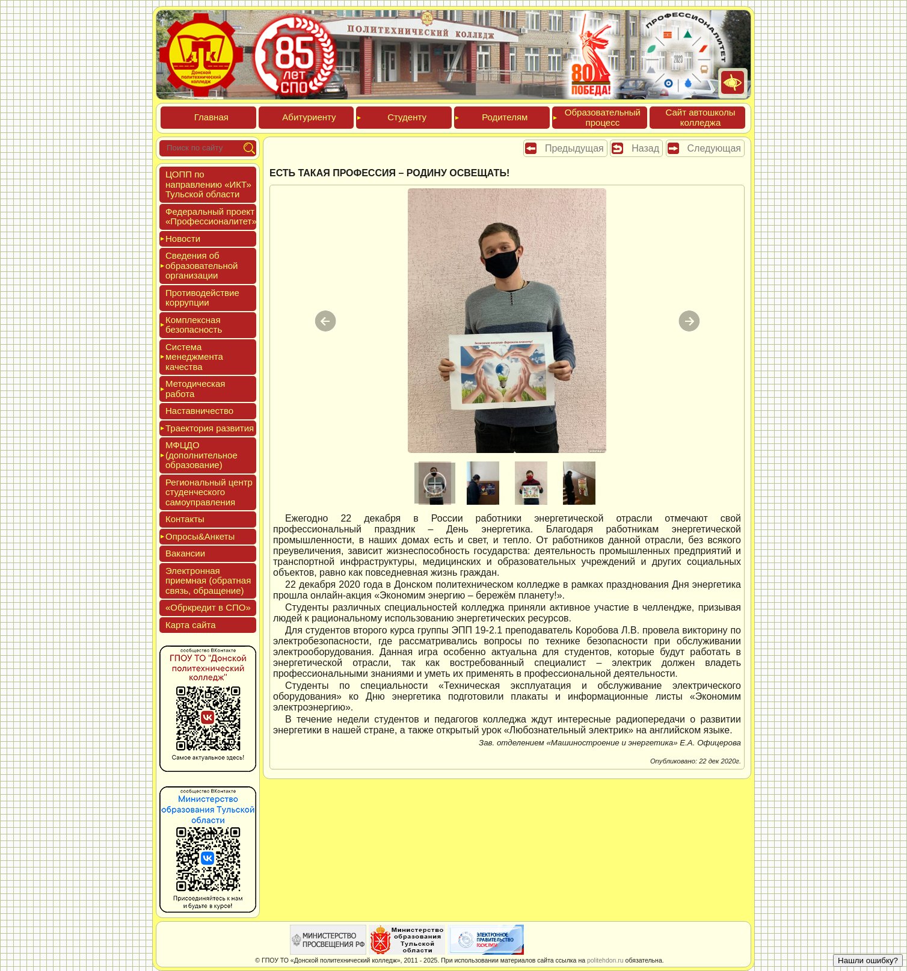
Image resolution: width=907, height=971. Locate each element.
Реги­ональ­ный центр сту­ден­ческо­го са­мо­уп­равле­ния (209, 492)
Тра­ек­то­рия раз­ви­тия (209, 428)
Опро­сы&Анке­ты (200, 536)
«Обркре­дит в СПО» (208, 607)
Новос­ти (182, 238)
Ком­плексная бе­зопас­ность (193, 325)
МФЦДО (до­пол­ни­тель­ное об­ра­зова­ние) (201, 455)
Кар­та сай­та (190, 625)
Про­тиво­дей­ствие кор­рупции (202, 298)
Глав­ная (211, 117)
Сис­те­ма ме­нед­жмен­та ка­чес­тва (194, 357)
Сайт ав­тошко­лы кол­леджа (700, 117)
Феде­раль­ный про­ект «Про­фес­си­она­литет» (211, 216)
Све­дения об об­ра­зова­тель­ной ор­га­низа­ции (201, 265)
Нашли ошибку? (868, 960)
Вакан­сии (185, 553)
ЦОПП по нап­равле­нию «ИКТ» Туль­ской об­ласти (208, 184)
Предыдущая (574, 148)
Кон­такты (184, 519)
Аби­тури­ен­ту (309, 117)
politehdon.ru (605, 960)
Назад (645, 148)
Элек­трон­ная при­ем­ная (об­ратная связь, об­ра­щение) (208, 581)
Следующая (714, 148)
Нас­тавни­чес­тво (199, 410)
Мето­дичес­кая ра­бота (195, 388)
